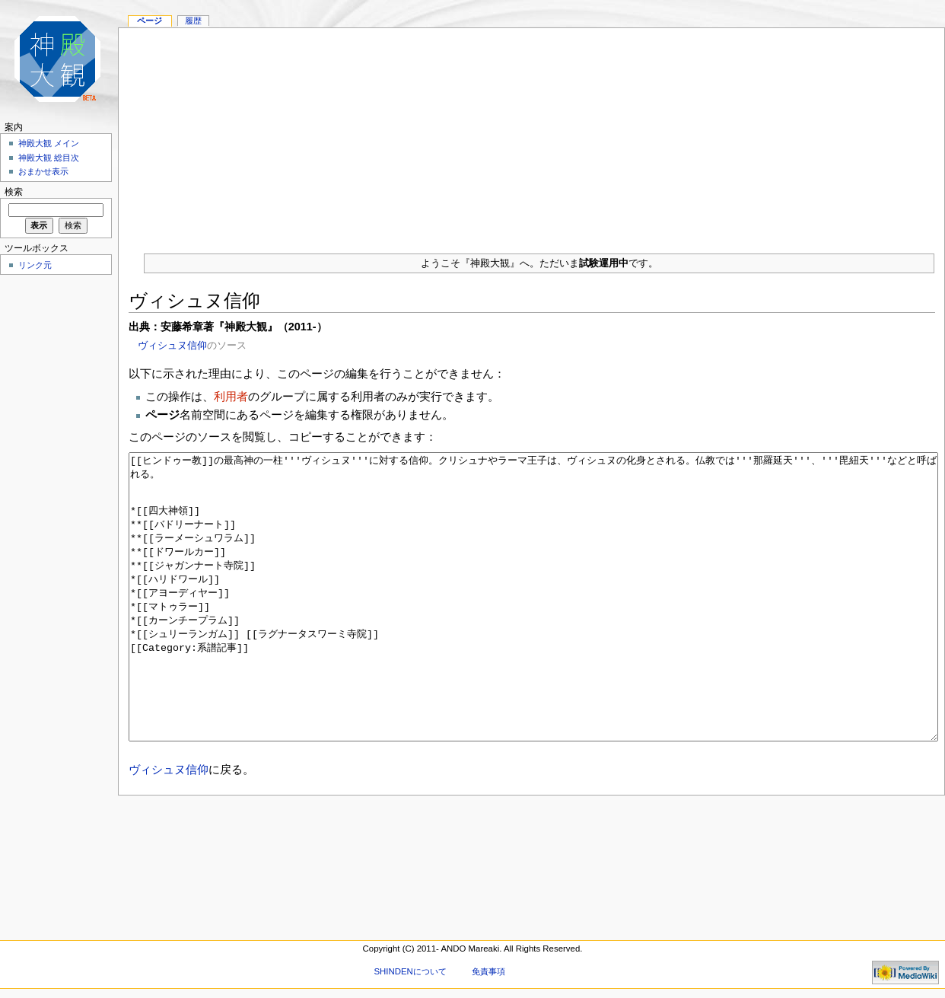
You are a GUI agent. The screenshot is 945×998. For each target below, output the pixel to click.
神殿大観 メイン (48, 143)
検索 (14, 191)
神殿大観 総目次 (48, 157)
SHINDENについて (410, 971)
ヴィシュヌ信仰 (172, 345)
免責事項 (488, 971)
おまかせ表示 (43, 171)
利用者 (231, 396)
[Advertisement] (531, 134)
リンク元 (35, 264)
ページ (149, 20)
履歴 (193, 20)
